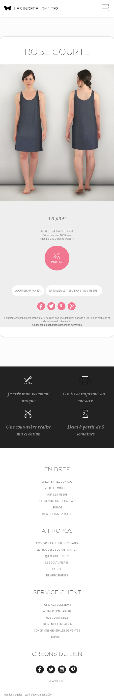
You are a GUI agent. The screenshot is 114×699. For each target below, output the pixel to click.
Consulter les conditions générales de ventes (57, 325)
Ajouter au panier (28, 290)
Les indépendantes (31, 8)
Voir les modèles (57, 488)
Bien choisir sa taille (57, 514)
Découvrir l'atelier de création (57, 543)
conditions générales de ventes (57, 630)
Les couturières (57, 562)
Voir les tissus (57, 494)
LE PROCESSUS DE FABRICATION (57, 549)
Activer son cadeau (57, 611)
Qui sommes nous (57, 556)
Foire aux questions (57, 604)
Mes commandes (57, 617)
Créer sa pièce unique (56, 481)
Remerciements (57, 575)
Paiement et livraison (57, 624)
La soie (57, 569)
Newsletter (57, 681)
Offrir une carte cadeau (57, 501)
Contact (57, 637)
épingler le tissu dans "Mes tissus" (73, 290)
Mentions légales (13, 694)
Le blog (57, 507)
